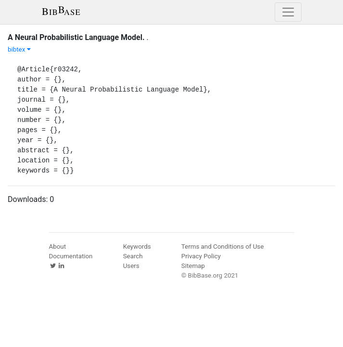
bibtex (19, 49)
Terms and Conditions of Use (222, 246)
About (57, 246)
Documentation (71, 256)
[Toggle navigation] (288, 12)
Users (131, 265)
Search (133, 256)
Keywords (137, 246)
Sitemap (193, 265)
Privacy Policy (201, 256)
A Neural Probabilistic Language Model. (76, 37)
